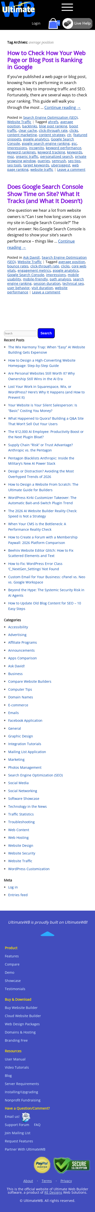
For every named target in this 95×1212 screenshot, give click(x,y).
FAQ (37, 1124)
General (14, 728)
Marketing (16, 759)
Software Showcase (23, 798)
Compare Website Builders (29, 681)
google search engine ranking (46, 143)
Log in (13, 887)
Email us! (12, 1116)
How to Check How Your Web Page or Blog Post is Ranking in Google (46, 60)
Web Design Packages (22, 1024)
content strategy (52, 134)
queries (44, 161)
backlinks (29, 126)
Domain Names (20, 697)
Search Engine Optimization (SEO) (50, 117)
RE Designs (53, 1192)
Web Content (18, 830)
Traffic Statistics (21, 814)
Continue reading (62, 107)
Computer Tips (20, 689)
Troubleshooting (21, 822)
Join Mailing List (17, 1133)
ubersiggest (60, 165)
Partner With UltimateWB (25, 1149)
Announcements (21, 650)
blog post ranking (53, 126)
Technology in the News (27, 806)
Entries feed (18, 895)
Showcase (13, 980)
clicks (73, 130)
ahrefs (53, 121)
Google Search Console (25, 274)
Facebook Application (25, 720)
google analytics (36, 139)
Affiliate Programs (22, 642)
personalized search (56, 156)
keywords (74, 152)
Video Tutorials (17, 1067)
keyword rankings (21, 152)
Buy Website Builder (21, 1007)
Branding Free (16, 1040)
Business (15, 673)
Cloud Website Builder (23, 1015)
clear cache (28, 130)
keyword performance (63, 148)
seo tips (74, 161)
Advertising (17, 634)
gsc (74, 143)
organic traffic (27, 156)
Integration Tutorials (24, 744)
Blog (8, 1075)
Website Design (20, 845)
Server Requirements (22, 1083)
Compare (12, 964)
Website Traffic (19, 121)
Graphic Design (20, 736)
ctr (69, 134)
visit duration (42, 287)
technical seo (73, 283)
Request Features (19, 1141)
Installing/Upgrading (21, 1092)
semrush (59, 161)
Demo (9, 972)
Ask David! (31, 257)
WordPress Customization (29, 869)
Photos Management (24, 767)
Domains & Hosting (20, 1032)
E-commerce (18, 705)
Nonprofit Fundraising (23, 1100)
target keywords (36, 165)
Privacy (66, 1181)
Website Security (21, 853)
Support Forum (17, 1124)
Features (12, 956)
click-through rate (53, 130)
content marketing (22, 134)
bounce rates (17, 266)
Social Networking (22, 790)
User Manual (15, 1059)
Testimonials (15, 989)
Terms (47, 1181)
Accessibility (18, 627)
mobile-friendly (35, 279)
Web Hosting (18, 837)
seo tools (14, 165)
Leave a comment (71, 169)
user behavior (18, 287)
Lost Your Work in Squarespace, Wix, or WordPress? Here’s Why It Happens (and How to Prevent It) (46, 392)
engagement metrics (34, 270)
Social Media (18, 783)
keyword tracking (51, 152)
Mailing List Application (27, 751)
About (28, 1181)
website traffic (41, 169)
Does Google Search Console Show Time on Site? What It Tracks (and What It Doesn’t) (45, 194)
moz (10, 156)
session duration (47, 283)
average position (71, 261)
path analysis (60, 279)
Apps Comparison (22, 658)
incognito (36, 148)
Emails (13, 712)
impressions (17, 148)
